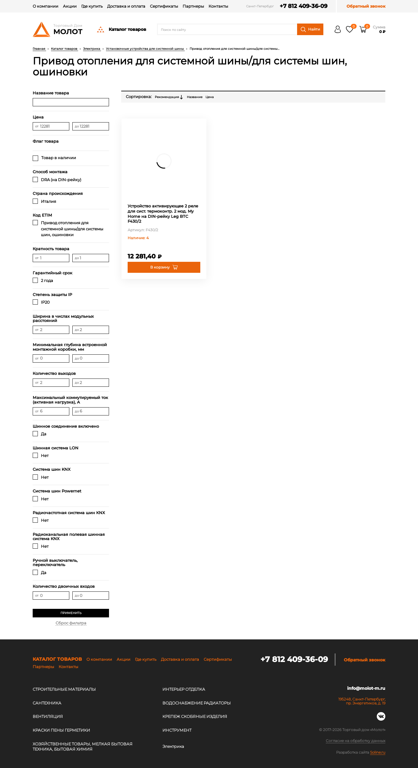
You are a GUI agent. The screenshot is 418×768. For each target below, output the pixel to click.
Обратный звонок (366, 6)
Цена (209, 97)
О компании (45, 6)
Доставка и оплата (126, 6)
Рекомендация (169, 97)
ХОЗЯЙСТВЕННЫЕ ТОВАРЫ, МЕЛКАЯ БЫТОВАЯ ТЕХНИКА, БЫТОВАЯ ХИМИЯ (83, 746)
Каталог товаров (121, 29)
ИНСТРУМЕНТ (176, 730)
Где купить (92, 6)
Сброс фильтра (71, 622)
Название (194, 97)
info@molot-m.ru (366, 688)
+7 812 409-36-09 (302, 6)
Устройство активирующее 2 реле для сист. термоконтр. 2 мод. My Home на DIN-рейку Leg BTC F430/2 (163, 213)
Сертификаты (164, 6)
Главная (39, 49)
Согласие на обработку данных (355, 741)
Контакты (218, 6)
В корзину (160, 267)
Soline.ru (377, 752)
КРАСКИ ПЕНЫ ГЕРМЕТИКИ (61, 730)
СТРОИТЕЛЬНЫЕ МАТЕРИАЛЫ (64, 689)
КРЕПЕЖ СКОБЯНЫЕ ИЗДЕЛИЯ (194, 716)
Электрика (92, 49)
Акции (70, 6)
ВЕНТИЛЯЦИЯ (48, 716)
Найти (310, 29)
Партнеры (193, 6)
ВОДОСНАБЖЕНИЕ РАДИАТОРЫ (196, 702)
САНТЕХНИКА (47, 702)
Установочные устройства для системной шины (145, 49)
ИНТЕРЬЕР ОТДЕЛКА (183, 689)
